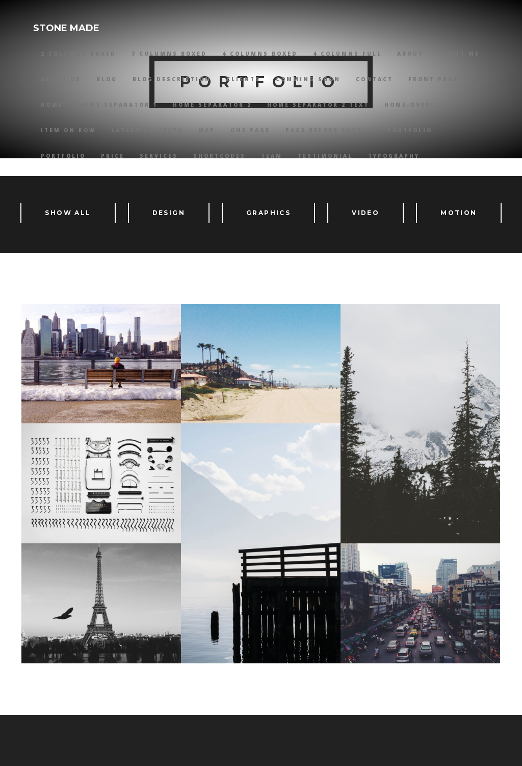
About (410, 53)
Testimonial (325, 155)
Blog (106, 79)
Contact (374, 79)
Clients (243, 79)
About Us (61, 79)
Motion (458, 213)
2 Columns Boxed (78, 53)
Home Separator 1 (118, 104)
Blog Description (172, 79)
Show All (68, 213)
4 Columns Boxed (260, 53)
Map (206, 130)
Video (365, 213)
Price (112, 155)
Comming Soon (308, 79)
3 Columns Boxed (169, 53)
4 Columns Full (347, 53)
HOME (52, 104)
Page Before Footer (328, 130)
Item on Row (68, 130)
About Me (459, 53)
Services (159, 155)
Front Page (433, 79)
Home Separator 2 (212, 104)
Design (168, 213)
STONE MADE (66, 28)
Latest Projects (147, 130)
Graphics (268, 213)
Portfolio (409, 130)
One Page (250, 130)
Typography (394, 155)
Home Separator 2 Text (318, 104)
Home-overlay (414, 104)
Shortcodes (219, 155)
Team (271, 155)
